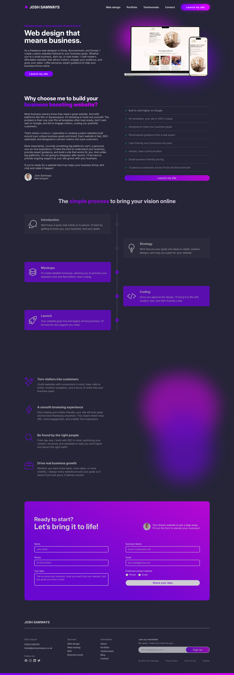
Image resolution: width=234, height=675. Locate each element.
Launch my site (195, 7)
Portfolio (132, 7)
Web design (113, 7)
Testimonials (151, 7)
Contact (170, 7)
